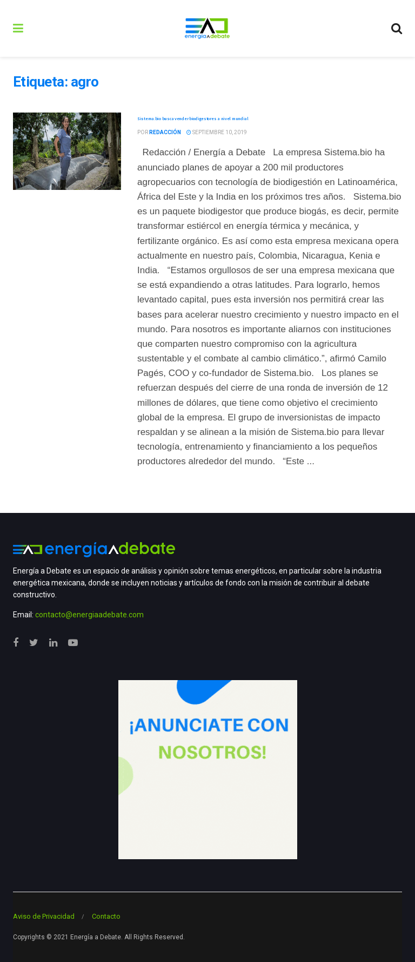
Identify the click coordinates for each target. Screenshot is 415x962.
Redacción (165, 132)
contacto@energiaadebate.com (89, 614)
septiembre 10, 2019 (216, 132)
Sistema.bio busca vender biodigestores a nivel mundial (193, 118)
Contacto (106, 916)
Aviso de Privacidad (44, 916)
